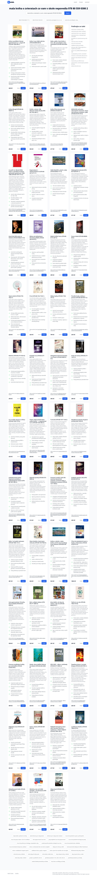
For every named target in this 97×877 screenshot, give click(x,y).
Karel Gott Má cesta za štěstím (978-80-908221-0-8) (17, 237)
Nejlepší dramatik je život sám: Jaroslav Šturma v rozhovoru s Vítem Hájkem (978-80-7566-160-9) (58, 729)
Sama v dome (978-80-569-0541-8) (37, 727)
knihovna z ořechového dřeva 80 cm (79, 55)
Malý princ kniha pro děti (58, 846)
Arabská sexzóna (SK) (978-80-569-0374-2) (79, 478)
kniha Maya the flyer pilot (33, 854)
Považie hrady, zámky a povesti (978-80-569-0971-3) (79, 296)
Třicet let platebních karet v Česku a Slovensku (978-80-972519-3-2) (79, 543)
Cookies (16, 873)
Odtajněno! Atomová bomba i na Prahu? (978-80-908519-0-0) (58, 357)
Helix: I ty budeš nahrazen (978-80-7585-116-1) (16, 542)
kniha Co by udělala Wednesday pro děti (79, 51)
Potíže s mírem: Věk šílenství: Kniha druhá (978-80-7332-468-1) (38, 110)
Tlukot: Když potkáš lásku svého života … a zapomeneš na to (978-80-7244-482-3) (38, 421)
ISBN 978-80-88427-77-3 (24, 20)
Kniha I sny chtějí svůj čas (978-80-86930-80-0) (37, 42)
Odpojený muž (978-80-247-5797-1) (17, 727)
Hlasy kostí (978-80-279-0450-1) (57, 789)
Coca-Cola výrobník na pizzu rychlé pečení (74, 836)
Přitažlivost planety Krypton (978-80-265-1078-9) (79, 420)
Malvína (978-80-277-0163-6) (17, 355)
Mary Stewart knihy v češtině (62, 854)
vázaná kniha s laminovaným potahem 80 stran (79, 63)
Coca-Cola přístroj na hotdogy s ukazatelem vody (27, 843)
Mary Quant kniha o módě (77, 854)
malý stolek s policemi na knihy (20, 836)
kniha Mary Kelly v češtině (20, 857)
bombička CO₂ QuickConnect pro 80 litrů (79, 39)
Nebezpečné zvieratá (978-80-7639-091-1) (79, 170)
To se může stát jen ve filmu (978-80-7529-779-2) (17, 420)
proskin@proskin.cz (73, 874)
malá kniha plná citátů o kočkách (78, 31)
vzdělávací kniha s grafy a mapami (39, 850)
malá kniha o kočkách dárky (77, 29)
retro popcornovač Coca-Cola (39, 839)
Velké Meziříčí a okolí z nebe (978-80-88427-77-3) (58, 170)
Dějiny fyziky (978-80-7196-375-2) (58, 296)
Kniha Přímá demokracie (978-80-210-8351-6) (57, 110)
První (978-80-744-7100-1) (37, 296)
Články (81, 2)
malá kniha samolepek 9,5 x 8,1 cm (54, 20)
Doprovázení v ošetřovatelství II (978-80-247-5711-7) (37, 171)
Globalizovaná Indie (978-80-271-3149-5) (17, 789)
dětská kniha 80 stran (76, 66)
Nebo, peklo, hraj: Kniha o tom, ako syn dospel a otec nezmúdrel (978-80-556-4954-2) (58, 43)
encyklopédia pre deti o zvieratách (78, 53)
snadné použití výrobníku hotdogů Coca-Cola (51, 843)
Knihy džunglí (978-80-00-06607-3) (16, 110)
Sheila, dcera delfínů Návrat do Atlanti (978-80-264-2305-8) (38, 666)
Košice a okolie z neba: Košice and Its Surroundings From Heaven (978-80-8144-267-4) (58, 544)
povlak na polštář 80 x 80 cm (35, 857)
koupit (23, 88)
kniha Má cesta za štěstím (19, 854)
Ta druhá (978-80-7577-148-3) (58, 419)
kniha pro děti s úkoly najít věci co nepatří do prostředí (78, 48)
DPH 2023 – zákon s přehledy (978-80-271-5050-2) (58, 665)
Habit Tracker (10, 873)
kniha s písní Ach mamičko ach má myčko (59, 850)
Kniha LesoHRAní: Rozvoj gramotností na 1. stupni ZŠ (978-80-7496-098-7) (17, 42)
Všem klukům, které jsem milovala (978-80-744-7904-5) (38, 542)
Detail (18, 88)
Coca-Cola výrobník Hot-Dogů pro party (77, 839)
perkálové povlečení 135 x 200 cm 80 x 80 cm (55, 857)
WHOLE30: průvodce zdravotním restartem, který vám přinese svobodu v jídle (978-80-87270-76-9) (79, 111)
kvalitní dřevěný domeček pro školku (40, 861)
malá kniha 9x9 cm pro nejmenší (78, 33)
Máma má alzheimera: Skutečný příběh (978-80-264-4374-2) (37, 238)
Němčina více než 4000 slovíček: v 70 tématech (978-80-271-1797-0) (38, 790)
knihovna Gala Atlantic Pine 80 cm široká (78, 58)
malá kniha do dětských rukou (71, 20)
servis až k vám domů (76, 43)
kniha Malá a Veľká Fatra (47, 854)
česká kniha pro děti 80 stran (77, 61)
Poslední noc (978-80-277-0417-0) (37, 356)
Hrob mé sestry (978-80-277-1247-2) (79, 356)
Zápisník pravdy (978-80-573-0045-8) (38, 478)
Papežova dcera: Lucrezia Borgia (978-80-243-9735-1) (79, 665)
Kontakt (87, 2)
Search (68, 13)
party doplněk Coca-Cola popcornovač (57, 839)
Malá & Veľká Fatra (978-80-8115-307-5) (58, 237)
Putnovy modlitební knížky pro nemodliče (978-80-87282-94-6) (16, 666)
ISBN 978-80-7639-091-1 (38, 20)
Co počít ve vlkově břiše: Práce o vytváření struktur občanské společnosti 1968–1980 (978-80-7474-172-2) (17, 172)
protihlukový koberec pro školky (75, 857)
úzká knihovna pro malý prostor (37, 836)
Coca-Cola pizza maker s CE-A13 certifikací (20, 839)
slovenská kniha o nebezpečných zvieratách (78, 36)
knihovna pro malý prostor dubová (54, 836)
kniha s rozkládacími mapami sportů (20, 850)
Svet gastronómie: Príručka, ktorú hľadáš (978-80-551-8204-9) (17, 603)
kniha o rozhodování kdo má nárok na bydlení (39, 846)
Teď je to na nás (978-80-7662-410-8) (78, 602)
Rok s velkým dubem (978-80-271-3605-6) (37, 602)
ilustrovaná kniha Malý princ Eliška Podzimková (77, 846)
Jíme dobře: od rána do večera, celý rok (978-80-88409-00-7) (57, 603)
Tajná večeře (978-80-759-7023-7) (16, 296)
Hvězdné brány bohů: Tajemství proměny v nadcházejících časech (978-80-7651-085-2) (17, 480)
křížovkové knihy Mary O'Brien (77, 850)
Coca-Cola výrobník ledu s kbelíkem (72, 843)
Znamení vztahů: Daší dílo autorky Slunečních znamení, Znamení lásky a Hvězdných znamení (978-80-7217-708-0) (58, 480)
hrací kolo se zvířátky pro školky (58, 861)
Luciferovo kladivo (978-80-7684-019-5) (79, 727)
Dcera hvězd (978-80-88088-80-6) (79, 237)
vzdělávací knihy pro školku (77, 45)
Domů (75, 2)
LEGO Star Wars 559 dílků (77, 41)
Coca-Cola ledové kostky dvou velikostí (17, 846)
